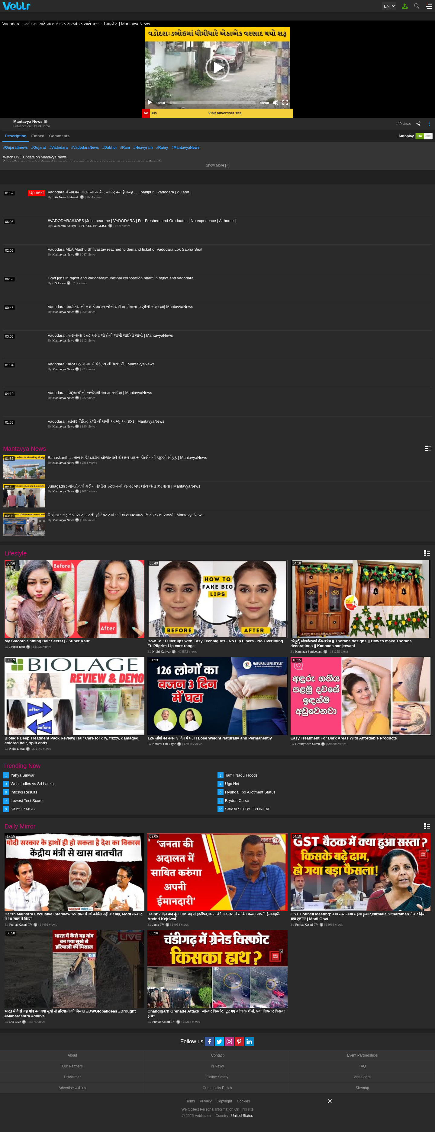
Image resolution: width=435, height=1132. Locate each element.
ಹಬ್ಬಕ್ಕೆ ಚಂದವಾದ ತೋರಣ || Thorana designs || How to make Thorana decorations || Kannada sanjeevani (351, 643)
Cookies (243, 1101)
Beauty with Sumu (307, 744)
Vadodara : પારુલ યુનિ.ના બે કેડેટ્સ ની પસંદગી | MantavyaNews (101, 364)
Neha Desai (17, 748)
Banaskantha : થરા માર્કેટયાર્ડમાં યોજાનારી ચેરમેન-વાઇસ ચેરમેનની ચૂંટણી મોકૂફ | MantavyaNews (127, 457)
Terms (190, 1101)
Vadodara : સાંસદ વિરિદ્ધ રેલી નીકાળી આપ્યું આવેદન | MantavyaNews (106, 421)
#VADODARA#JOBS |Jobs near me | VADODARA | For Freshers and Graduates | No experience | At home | (142, 220)
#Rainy (162, 147)
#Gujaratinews (15, 147)
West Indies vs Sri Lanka (32, 783)
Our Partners (72, 1066)
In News (217, 1066)
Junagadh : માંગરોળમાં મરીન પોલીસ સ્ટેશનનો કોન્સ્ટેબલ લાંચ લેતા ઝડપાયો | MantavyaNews (124, 486)
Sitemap (362, 1088)
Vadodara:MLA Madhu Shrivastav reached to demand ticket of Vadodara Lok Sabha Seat (125, 249)
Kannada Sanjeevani (308, 651)
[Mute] (275, 103)
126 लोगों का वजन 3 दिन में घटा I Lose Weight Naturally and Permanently (209, 738)
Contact (217, 1055)
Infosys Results (24, 792)
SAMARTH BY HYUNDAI (247, 809)
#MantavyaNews (186, 147)
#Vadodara (58, 147)
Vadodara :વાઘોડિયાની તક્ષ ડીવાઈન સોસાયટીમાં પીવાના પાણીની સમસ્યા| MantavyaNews (120, 306)
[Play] (150, 103)
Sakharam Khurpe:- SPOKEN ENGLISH (80, 225)
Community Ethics (217, 1088)
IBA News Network (66, 197)
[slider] (213, 102)
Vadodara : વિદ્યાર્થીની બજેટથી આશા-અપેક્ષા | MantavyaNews (100, 392)
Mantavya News (28, 121)
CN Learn (59, 283)
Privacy (205, 1101)
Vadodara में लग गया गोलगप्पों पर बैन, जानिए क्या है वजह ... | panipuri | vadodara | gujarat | (120, 192)
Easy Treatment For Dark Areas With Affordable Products (344, 738)
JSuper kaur (17, 646)
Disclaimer (72, 1077)
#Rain (125, 147)
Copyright (224, 1101)
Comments (59, 136)
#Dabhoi (109, 147)
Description (16, 136)
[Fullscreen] (285, 103)
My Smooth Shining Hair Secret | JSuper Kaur (47, 641)
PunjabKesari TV (20, 924)
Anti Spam (362, 1077)
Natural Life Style (164, 744)
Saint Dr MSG (23, 809)
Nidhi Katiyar (161, 651)
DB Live (15, 1021)
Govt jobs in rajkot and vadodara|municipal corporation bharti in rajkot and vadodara (121, 278)
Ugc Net (232, 783)
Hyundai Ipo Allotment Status (250, 792)
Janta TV (158, 924)
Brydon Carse (237, 800)
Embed (37, 136)
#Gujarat (38, 147)
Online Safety (217, 1077)
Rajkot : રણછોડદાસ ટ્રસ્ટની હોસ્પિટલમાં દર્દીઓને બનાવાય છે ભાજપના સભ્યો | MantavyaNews (125, 515)
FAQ (362, 1066)
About (72, 1055)
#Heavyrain (143, 147)
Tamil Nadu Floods (241, 775)
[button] (217, 68)
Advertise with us (72, 1088)
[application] (217, 68)
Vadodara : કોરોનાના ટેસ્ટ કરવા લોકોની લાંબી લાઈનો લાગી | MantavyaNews (110, 335)
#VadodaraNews (85, 147)
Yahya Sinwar (22, 775)
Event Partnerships (362, 1055)
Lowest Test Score (27, 800)
